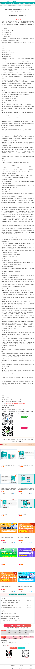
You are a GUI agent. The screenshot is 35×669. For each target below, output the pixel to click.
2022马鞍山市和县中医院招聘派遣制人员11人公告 (12, 439)
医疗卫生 (8, 3)
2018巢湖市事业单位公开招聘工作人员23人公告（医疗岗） (10, 620)
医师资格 (20, 3)
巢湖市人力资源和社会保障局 (13, 162)
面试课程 (14, 5)
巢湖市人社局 (13, 388)
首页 (1, 3)
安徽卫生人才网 (11, 1)
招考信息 (1, 5)
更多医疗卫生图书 (30, 444)
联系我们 (22, 665)
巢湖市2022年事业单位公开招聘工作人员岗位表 (15, 403)
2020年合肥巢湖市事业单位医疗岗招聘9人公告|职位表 (10, 616)
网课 (20, 5)
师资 (30, 5)
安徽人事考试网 (3, 1)
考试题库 (8, 5)
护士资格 (16, 3)
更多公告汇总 (24, 427)
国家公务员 (26, 292)
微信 (26, 5)
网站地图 (13, 665)
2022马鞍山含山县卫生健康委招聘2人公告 (8, 605)
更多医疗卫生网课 (22, 594)
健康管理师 (25, 3)
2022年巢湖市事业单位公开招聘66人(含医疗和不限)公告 (10, 600)
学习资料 (23, 5)
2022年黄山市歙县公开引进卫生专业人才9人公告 (9, 603)
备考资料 (5, 5)
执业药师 (12, 3)
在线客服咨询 (24, 416)
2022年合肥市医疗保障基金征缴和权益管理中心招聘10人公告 (11, 609)
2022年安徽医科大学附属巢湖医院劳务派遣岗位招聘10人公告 (11, 607)
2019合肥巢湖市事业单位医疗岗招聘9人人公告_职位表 (10, 618)
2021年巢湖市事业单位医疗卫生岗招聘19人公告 (9, 613)
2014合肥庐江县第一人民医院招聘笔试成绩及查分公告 (10, 621)
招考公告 (21, 7)
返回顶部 (31, 665)
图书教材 (18, 5)
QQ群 (28, 5)
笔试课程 (11, 5)
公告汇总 (11, 668)
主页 (3, 668)
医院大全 (4, 3)
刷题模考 (14, 12)
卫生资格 (29, 3)
